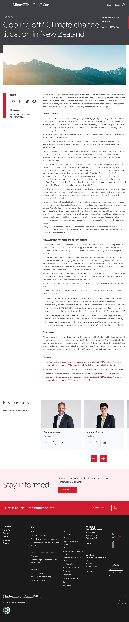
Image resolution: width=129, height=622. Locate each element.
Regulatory (67, 575)
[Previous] (94, 458)
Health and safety (37, 573)
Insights (12, 17)
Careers (6, 540)
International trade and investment (71, 533)
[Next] (103, 458)
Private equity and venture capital (72, 559)
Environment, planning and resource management (44, 561)
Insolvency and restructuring (41, 577)
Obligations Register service (73, 548)
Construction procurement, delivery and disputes (45, 544)
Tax (64, 582)
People (6, 533)
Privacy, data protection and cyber (73, 553)
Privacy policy (121, 596)
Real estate (66, 571)
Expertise (7, 527)
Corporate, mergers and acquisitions (44, 552)
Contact (6, 543)
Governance (35, 569)
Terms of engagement (118, 600)
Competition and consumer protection (44, 539)
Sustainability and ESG (71, 578)
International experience (39, 584)
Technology (67, 585)
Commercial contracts (38, 535)
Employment (35, 556)
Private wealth (68, 564)
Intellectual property (38, 580)
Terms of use (121, 603)
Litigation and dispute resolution (70, 543)
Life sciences (67, 538)
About (5, 536)
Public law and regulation (72, 567)
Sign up (67, 490)
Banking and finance (38, 532)
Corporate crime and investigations (43, 549)
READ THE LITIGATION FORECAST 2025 (24, 116)
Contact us (100, 508)
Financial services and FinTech (41, 566)
